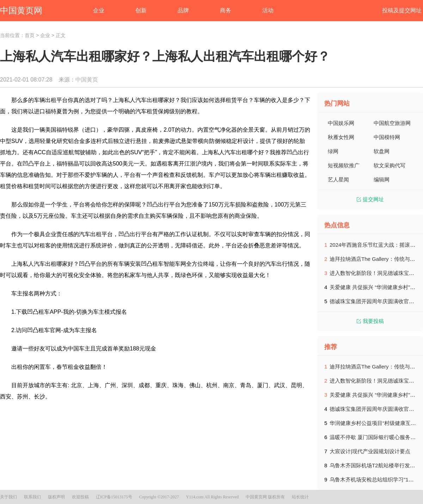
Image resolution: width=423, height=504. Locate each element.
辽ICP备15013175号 (114, 496)
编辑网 (382, 179)
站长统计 (300, 496)
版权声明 (56, 496)
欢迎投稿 (80, 496)
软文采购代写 (389, 165)
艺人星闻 (338, 179)
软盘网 (382, 151)
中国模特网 (387, 137)
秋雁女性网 (341, 137)
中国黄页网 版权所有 (265, 496)
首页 (30, 35)
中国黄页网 (21, 10)
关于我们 (8, 496)
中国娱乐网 (341, 123)
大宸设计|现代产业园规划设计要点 (370, 451)
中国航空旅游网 (392, 123)
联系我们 (32, 496)
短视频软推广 (344, 165)
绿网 (333, 151)
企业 (45, 35)
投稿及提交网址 (402, 10)
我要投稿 (370, 321)
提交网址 (370, 199)
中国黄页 (86, 80)
